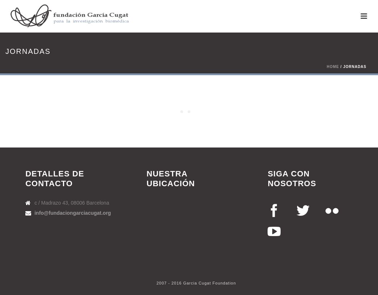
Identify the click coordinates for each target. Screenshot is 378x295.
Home (333, 67)
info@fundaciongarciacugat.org (72, 213)
